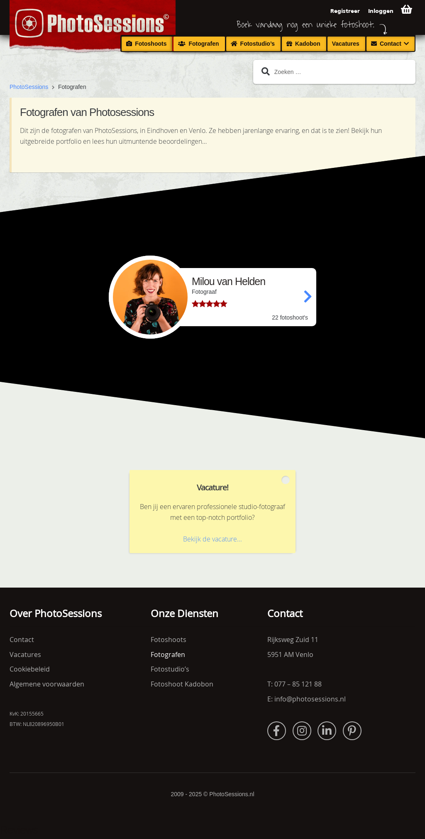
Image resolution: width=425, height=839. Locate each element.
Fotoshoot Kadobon (182, 684)
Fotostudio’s (257, 43)
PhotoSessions (29, 87)
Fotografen (203, 43)
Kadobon (307, 43)
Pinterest (352, 730)
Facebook (276, 730)
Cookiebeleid (30, 669)
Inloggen (380, 11)
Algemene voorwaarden (47, 684)
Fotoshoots (150, 43)
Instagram (302, 730)
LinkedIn (327, 730)
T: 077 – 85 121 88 (294, 684)
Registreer (345, 11)
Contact (390, 43)
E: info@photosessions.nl (306, 699)
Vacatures (345, 43)
